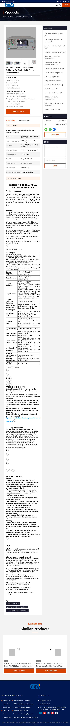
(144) (53, 85)
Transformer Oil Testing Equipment (23, 714)
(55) (52, 57)
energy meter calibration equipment (17, 607)
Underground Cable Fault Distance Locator (25, 717)
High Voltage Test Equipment (21, 700)
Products (10, 16)
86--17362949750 (63, 1)
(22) (51, 89)
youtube (44, 713)
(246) (53, 34)
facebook (48, 713)
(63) (53, 81)
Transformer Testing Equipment (22, 707)
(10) (53, 109)
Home (4, 16)
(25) (54, 104)
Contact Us (6, 710)
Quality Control (7, 707)
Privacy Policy (7, 717)
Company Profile (7, 700)
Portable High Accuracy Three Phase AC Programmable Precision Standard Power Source (49, 665)
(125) (54, 52)
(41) (53, 41)
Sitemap (5, 714)
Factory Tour (6, 704)
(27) (52, 63)
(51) (53, 93)
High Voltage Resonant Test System (23, 704)
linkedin (40, 713)
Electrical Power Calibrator (21, 16)
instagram (52, 713)
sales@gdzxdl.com (7, 1)
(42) (51, 77)
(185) (54, 47)
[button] (34, 62)
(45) (53, 73)
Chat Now (55, 135)
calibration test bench (13, 603)
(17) (54, 68)
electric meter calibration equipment (17, 610)
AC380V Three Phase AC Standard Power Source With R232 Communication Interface (18, 665)
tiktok (56, 713)
